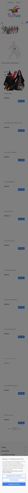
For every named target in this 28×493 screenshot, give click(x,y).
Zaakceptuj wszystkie (14, 484)
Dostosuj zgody (14, 480)
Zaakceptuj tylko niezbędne (14, 475)
